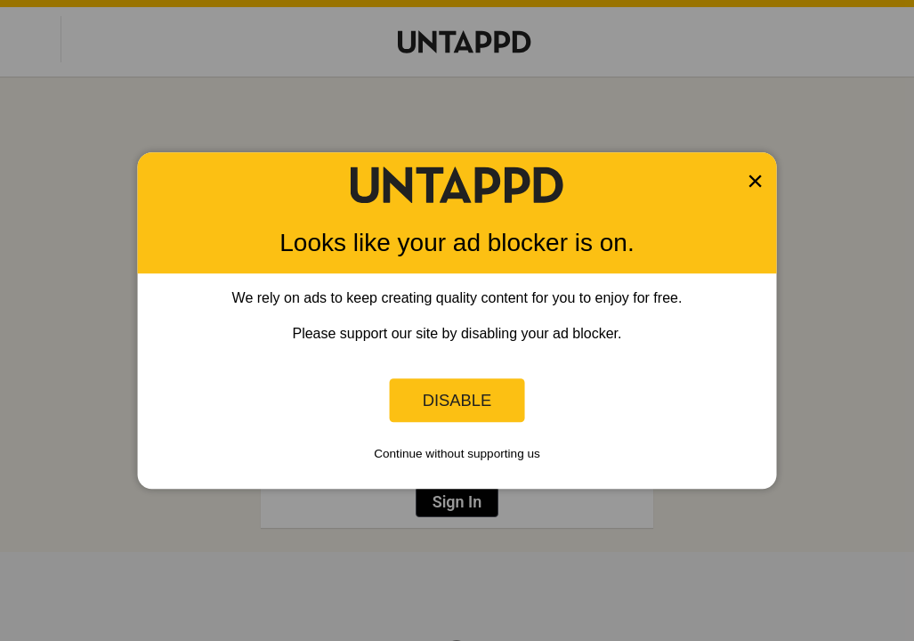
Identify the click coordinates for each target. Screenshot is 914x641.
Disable (457, 400)
